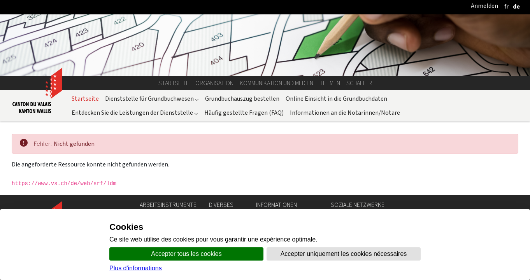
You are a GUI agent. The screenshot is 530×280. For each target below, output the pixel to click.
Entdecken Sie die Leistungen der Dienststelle (135, 112)
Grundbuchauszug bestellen (242, 98)
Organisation (214, 83)
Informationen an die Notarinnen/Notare (345, 112)
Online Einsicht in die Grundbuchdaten (336, 98)
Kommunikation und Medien (276, 83)
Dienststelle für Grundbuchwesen (152, 98)
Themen (329, 83)
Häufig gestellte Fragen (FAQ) (244, 112)
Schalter (359, 83)
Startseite (173, 83)
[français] (506, 6)
